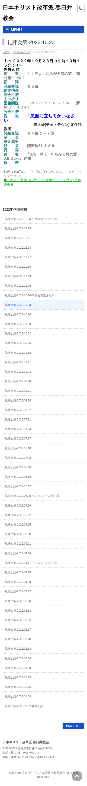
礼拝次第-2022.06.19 (18, 476)
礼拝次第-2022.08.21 (18, 390)
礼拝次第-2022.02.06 (18, 658)
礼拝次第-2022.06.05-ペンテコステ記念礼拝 (32, 495)
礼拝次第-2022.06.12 (18, 486)
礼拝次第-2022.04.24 (18, 553)
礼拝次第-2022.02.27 (18, 629)
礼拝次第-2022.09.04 (18, 371)
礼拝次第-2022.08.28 (18, 381)
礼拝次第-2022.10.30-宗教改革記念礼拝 (29, 295)
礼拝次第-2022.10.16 (18, 314)
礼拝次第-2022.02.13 (18, 648)
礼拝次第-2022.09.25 (18, 343)
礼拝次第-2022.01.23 (18, 677)
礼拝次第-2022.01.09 (18, 696)
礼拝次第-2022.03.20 (18, 601)
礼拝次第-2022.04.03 (18, 582)
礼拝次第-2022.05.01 (18, 543)
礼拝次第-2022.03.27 (18, 591)
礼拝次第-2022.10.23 (18, 305)
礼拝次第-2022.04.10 (18, 572)
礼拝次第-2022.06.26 (18, 467)
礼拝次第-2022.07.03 (18, 457)
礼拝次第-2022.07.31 (18, 419)
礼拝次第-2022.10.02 (18, 333)
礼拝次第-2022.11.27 (18, 257)
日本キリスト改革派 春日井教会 (45, 772)
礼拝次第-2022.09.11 (18, 362)
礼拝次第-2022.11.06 (18, 285)
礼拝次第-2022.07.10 (18, 448)
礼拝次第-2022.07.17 (18, 438)
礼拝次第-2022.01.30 (18, 668)
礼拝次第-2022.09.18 (18, 352)
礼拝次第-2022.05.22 (18, 515)
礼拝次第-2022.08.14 (18, 400)
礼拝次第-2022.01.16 (18, 687)
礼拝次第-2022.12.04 (18, 247)
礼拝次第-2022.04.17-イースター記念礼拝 (31, 563)
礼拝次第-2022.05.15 (18, 524)
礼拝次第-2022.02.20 (18, 639)
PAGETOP (73, 725)
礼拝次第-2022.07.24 (18, 429)
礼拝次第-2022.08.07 (18, 410)
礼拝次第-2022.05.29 (18, 505)
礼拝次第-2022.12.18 (18, 228)
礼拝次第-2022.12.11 (18, 238)
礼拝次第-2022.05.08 (18, 534)
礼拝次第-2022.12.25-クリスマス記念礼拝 (31, 219)
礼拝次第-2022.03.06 (18, 620)
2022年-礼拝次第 (15, 209)
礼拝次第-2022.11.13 (18, 276)
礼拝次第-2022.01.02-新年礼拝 (24, 706)
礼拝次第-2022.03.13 (18, 610)
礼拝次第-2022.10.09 (18, 324)
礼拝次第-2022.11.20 (18, 266)
